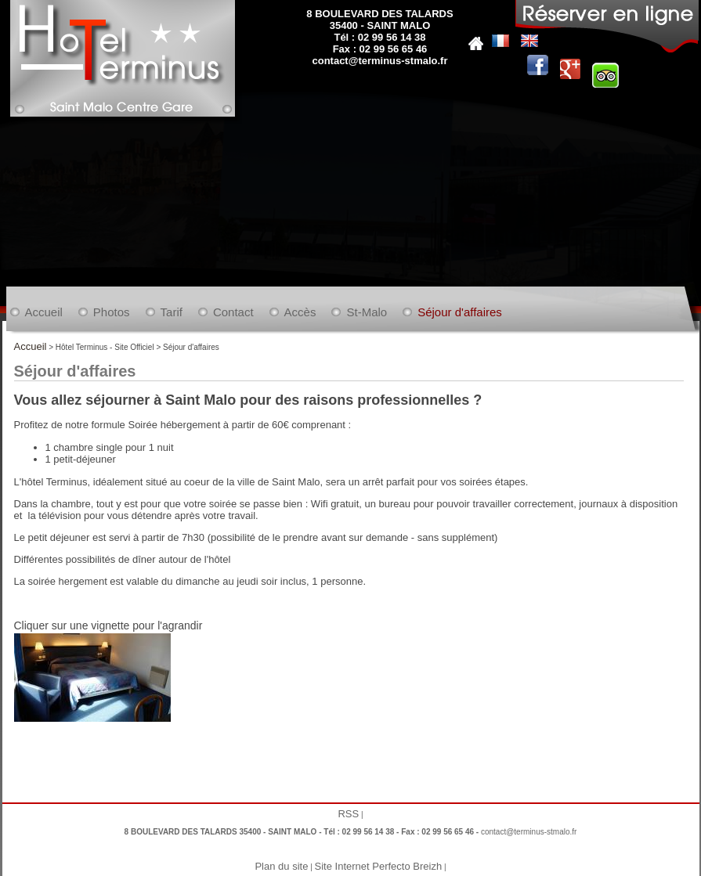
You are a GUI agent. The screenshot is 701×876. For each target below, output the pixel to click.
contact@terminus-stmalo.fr (379, 61)
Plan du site (281, 866)
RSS (348, 814)
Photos (111, 312)
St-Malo (366, 312)
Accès (300, 312)
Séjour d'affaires (459, 312)
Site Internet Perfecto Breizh (379, 866)
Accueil (44, 312)
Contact (233, 312)
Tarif (171, 312)
